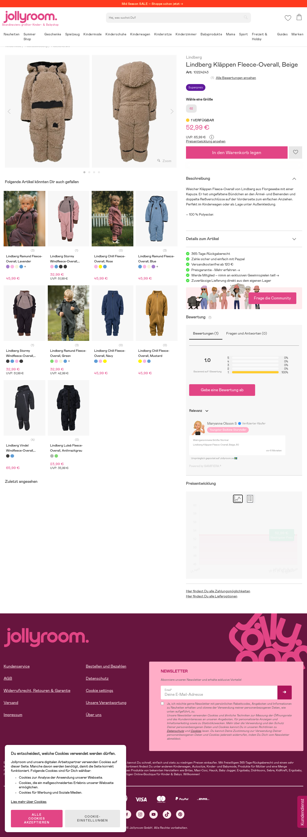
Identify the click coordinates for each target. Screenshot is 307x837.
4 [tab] (99, 172)
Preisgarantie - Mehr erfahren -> (215, 270)
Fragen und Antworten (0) (246, 333)
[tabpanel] (47, 111)
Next (172, 111)
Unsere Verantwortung (106, 702)
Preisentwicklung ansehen (206, 141)
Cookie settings (99, 690)
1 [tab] (84, 172)
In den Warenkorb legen (236, 152)
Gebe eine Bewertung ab (222, 389)
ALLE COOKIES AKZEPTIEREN (36, 818)
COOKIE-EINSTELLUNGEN (92, 818)
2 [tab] (89, 172)
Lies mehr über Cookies (29, 801)
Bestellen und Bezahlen (106, 666)
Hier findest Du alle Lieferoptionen (211, 596)
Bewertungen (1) (205, 333)
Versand (11, 702)
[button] (288, 18)
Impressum (13, 714)
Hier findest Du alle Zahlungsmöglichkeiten (218, 591)
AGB (8, 678)
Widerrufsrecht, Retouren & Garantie (37, 690)
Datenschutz (97, 678)
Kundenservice (17, 666)
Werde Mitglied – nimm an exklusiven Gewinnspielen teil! (233, 275)
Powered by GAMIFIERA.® (205, 466)
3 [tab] (94, 172)
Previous (9, 111)
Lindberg (194, 57)
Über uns (94, 714)
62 (191, 108)
